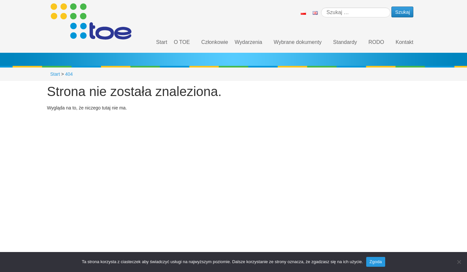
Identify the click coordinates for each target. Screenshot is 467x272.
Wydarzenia (248, 42)
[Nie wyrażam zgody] (459, 262)
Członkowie (214, 42)
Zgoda (375, 261)
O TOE (182, 42)
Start (161, 42)
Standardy (345, 42)
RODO (376, 42)
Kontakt (404, 42)
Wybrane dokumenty (298, 42)
